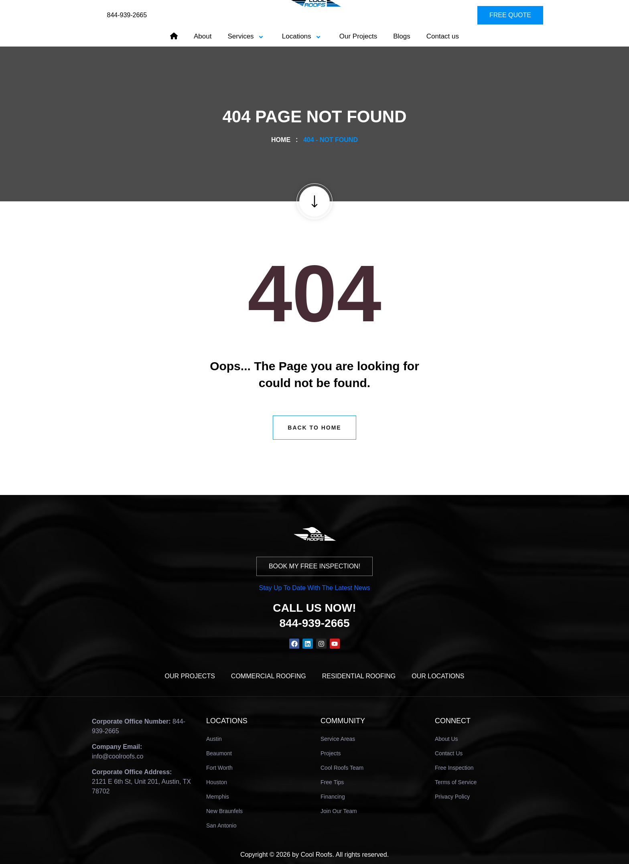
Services (246, 36)
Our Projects (358, 36)
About (202, 36)
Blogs (401, 36)
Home (282, 139)
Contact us (442, 36)
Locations (302, 36)
